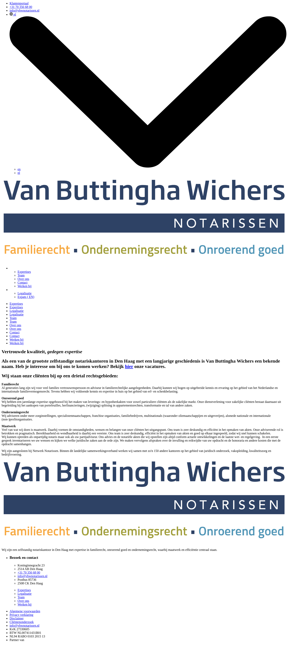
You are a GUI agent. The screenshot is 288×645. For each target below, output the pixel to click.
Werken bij (25, 286)
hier (129, 366)
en (19, 169)
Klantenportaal (19, 3)
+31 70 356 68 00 (21, 7)
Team (21, 275)
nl (19, 173)
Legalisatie (25, 293)
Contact (23, 282)
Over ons (23, 279)
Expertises (24, 271)
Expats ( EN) (26, 297)
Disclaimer (17, 618)
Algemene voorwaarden (25, 611)
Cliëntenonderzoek (22, 622)
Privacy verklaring (21, 614)
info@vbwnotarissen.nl (24, 10)
